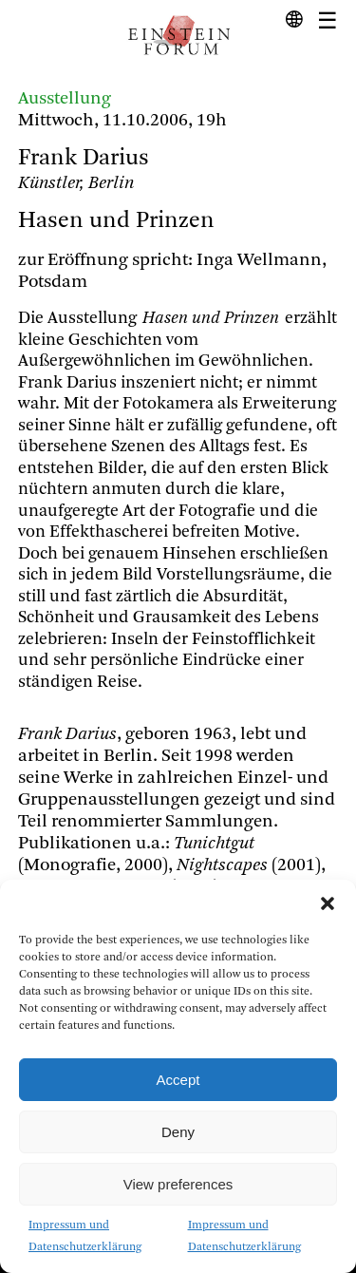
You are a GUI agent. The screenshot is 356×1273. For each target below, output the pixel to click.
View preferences (178, 1184)
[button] (327, 903)
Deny (178, 1132)
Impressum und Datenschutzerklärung (84, 1236)
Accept (178, 1080)
